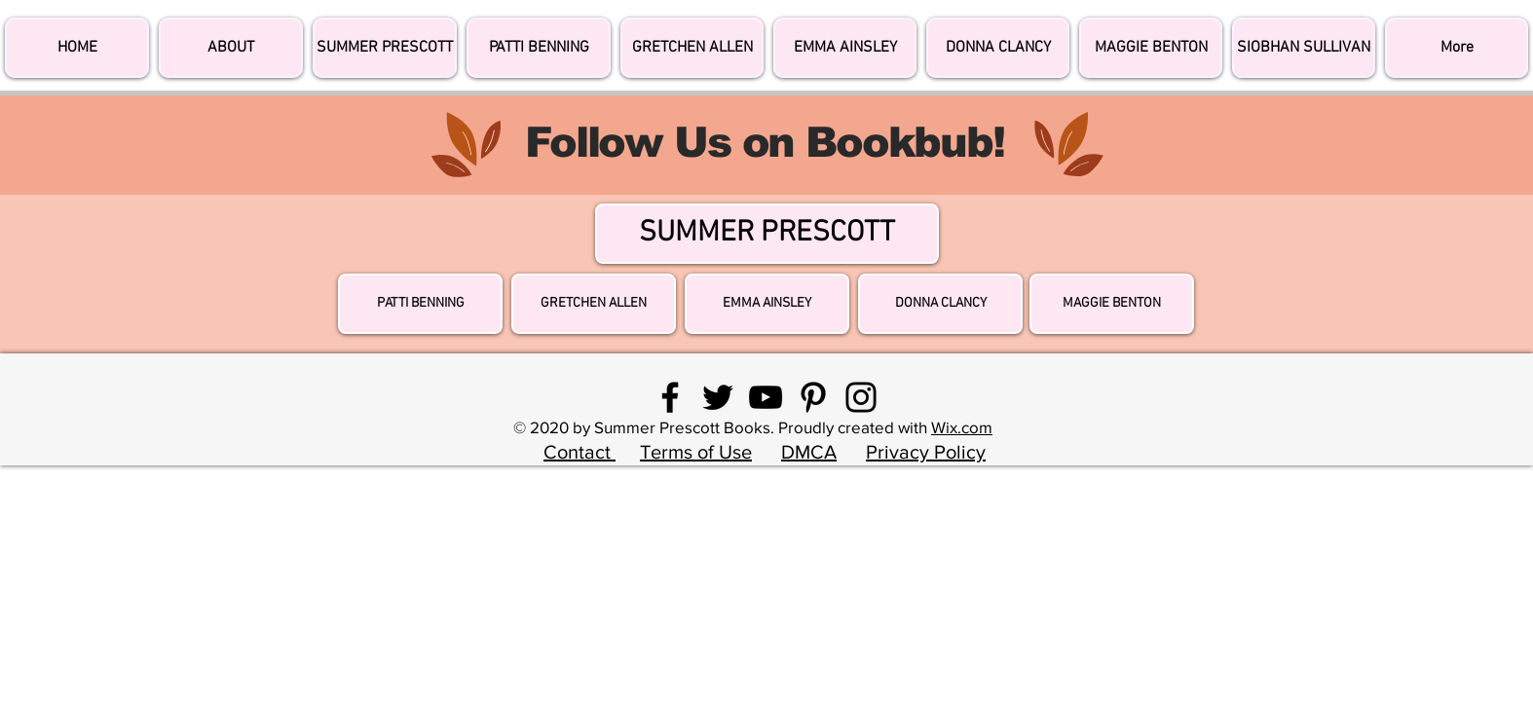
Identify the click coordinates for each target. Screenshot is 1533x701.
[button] (1456, 48)
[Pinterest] (813, 397)
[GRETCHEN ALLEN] (593, 304)
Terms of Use (696, 451)
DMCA (809, 451)
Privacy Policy (926, 451)
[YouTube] (765, 397)
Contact (579, 451)
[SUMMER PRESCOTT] (767, 233)
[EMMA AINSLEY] (767, 304)
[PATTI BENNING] (420, 304)
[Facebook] (670, 397)
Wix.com (961, 427)
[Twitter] (717, 397)
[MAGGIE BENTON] (1111, 304)
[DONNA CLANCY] (940, 304)
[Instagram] (861, 397)
